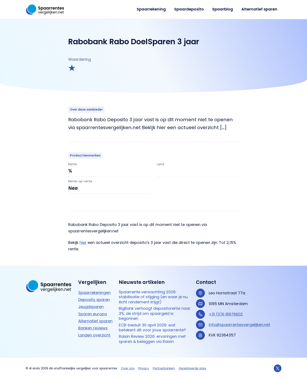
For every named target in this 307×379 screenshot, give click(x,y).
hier (83, 242)
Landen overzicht (94, 335)
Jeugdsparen (91, 306)
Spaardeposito (190, 9)
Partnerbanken (164, 368)
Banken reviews (93, 328)
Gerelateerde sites (192, 368)
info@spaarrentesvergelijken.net (239, 324)
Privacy (143, 368)
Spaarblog (223, 9)
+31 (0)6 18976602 (226, 314)
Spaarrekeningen (94, 292)
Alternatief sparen (260, 9)
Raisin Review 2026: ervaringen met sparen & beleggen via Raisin (152, 339)
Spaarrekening (153, 9)
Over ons (128, 368)
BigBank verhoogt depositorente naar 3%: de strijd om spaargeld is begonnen (154, 313)
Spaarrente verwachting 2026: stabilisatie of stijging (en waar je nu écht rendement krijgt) (153, 296)
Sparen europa (92, 314)
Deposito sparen (94, 299)
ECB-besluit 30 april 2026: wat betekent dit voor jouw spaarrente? (152, 328)
